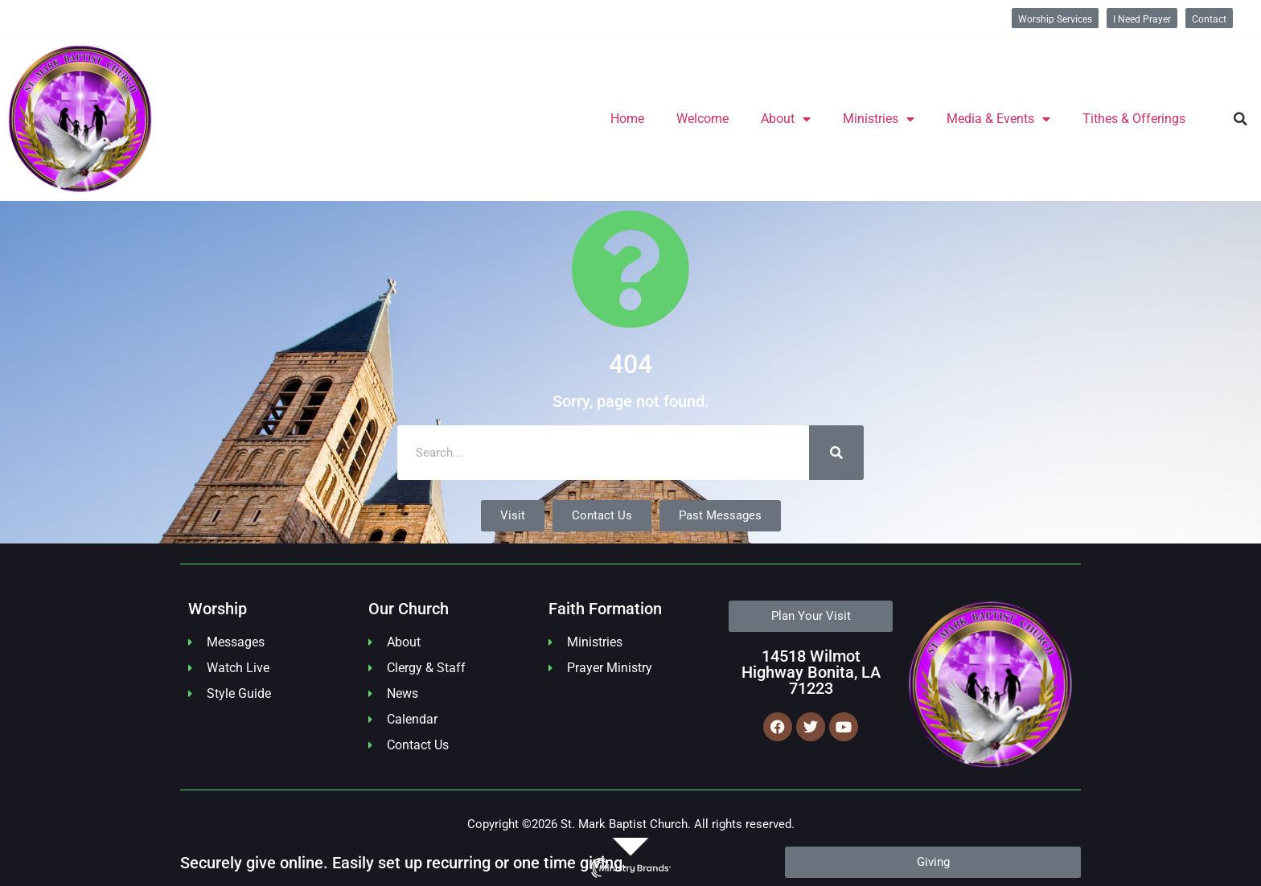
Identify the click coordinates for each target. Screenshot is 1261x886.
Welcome (702, 118)
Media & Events (998, 119)
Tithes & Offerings (1133, 118)
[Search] (836, 452)
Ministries (878, 119)
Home (627, 118)
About (786, 119)
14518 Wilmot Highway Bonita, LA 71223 (811, 672)
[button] (1241, 119)
